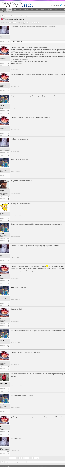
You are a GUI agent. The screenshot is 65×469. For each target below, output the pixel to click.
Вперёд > (36, 22)
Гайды (19, 9)
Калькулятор (43, 9)
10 (25, 22)
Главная (3, 9)
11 (28, 22)
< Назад (11, 22)
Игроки (14, 9)
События (50, 9)
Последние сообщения (8, 11)
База (32, 9)
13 (32, 22)
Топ (60, 9)
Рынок (36, 9)
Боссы (56, 9)
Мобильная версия (6, 466)
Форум (9, 9)
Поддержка (25, 9)
